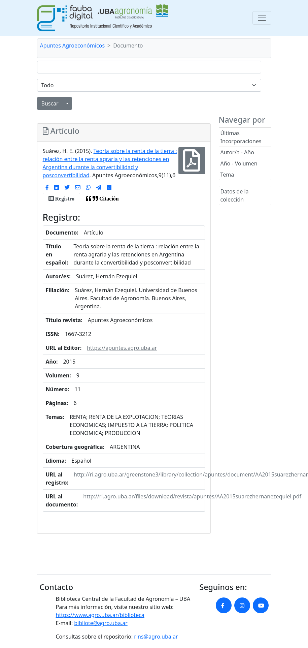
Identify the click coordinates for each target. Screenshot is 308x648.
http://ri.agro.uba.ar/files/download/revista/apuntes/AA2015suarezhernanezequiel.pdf (192, 496)
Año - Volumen (239, 163)
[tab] (61, 198)
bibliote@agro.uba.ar (101, 623)
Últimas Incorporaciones (241, 137)
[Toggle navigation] (261, 18)
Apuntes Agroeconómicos (72, 45)
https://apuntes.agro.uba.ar (122, 347)
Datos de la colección (234, 195)
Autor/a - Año (237, 152)
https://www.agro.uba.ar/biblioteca (100, 615)
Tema (227, 174)
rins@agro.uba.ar (156, 636)
